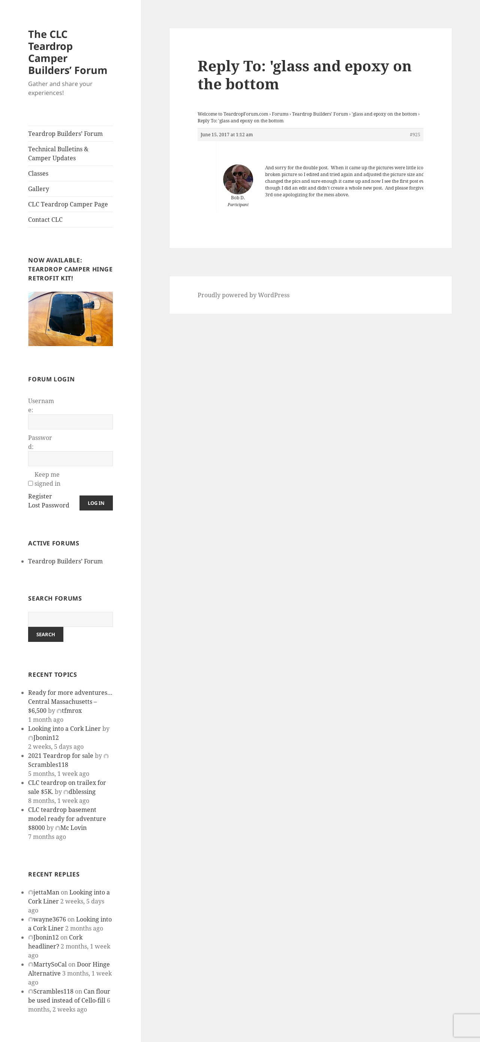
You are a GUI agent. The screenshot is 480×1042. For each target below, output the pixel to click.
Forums (280, 114)
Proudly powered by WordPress (244, 295)
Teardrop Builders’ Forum (65, 133)
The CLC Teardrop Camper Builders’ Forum (68, 52)
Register (40, 496)
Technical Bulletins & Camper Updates (58, 153)
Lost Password (48, 505)
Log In (96, 503)
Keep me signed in (47, 479)
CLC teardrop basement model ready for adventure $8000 (67, 819)
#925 (415, 134)
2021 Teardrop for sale (60, 755)
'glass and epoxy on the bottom (384, 114)
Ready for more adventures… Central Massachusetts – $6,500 (70, 701)
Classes (38, 173)
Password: (40, 442)
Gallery (38, 189)
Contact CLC (45, 219)
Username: (41, 405)
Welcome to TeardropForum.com (233, 114)
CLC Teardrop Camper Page (68, 204)
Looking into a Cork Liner (64, 728)
